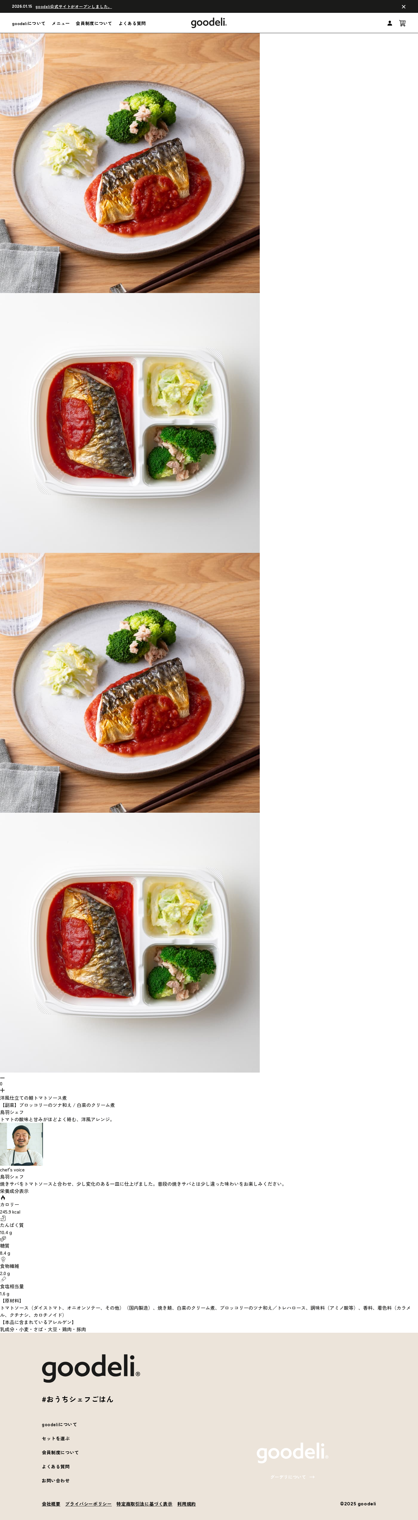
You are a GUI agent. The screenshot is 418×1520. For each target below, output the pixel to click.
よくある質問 (132, 23)
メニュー (61, 23)
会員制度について (94, 23)
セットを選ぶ (56, 1438)
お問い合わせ (56, 1480)
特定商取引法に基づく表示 (144, 1504)
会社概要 (51, 1504)
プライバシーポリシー (88, 1504)
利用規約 (186, 1504)
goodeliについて (29, 23)
